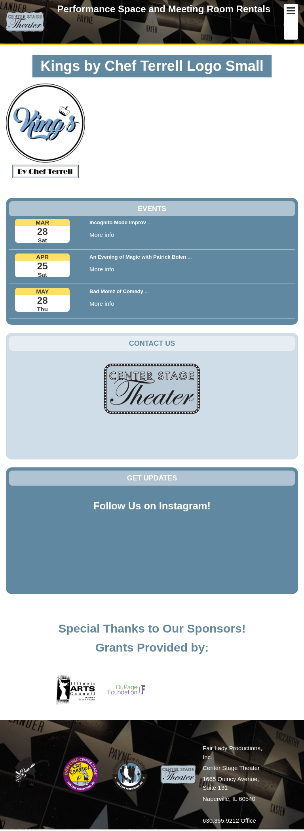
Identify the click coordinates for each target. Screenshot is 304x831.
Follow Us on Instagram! (152, 505)
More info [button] (101, 234)
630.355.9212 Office (229, 820)
